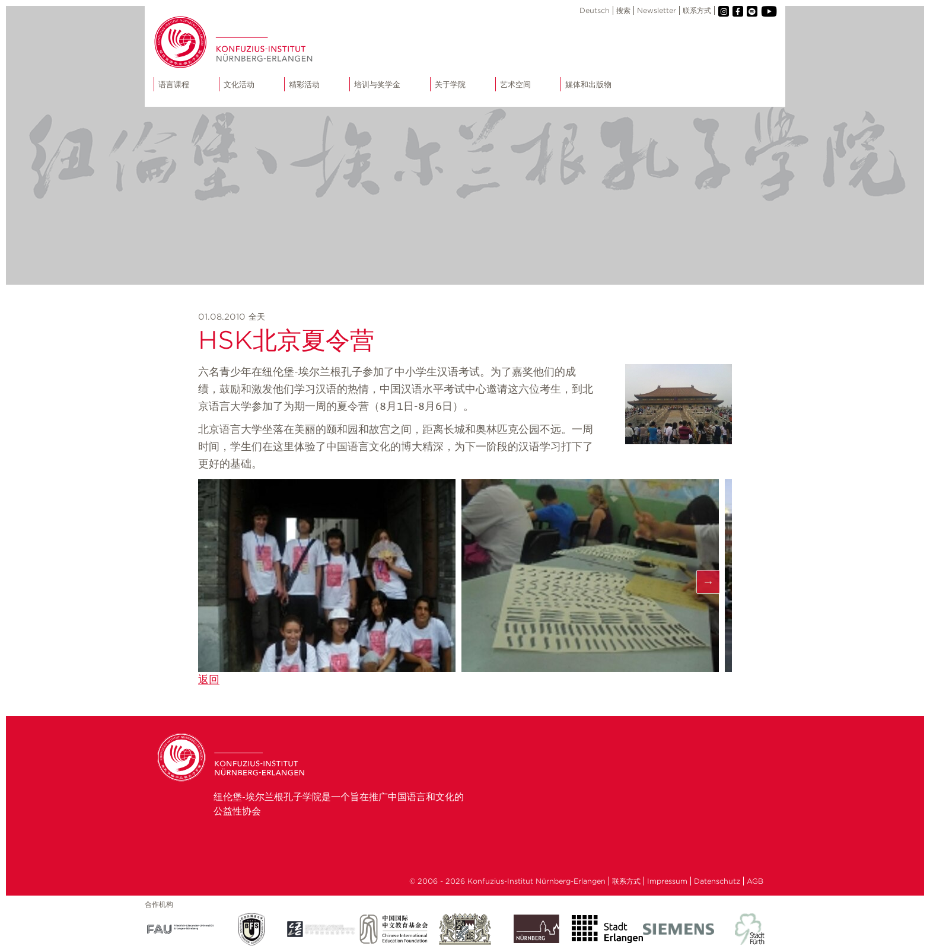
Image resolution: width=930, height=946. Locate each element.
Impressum (667, 881)
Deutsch (594, 10)
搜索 (623, 10)
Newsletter (656, 10)
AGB (755, 881)
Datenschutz (717, 881)
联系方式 (697, 10)
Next (708, 582)
